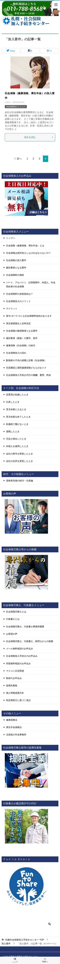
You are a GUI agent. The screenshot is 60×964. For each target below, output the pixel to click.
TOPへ (45, 960)
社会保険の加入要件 (16, 260)
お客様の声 (11, 634)
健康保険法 (11, 720)
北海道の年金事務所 (16, 734)
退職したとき (13, 431)
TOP (24, 939)
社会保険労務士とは (16, 611)
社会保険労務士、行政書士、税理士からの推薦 (29, 641)
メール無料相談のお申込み (19, 648)
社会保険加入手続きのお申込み (21, 656)
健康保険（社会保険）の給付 (20, 345)
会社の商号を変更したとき (19, 453)
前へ (19, 158)
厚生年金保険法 (14, 727)
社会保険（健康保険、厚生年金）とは (25, 245)
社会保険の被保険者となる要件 (21, 330)
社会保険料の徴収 (15, 275)
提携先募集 (11, 685)
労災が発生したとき (16, 439)
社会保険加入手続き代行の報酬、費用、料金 (28, 375)
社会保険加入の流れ (16, 353)
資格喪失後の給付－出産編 (19, 480)
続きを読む (39, 137)
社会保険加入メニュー (15, 107)
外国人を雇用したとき (17, 446)
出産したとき (13, 402)
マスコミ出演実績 (15, 671)
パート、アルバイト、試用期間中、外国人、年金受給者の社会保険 (30, 284)
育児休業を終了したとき (18, 416)
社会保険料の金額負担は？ (19, 294)
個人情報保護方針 (15, 693)
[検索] (29, 924)
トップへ (10, 238)
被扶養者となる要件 (16, 267)
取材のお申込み (14, 678)
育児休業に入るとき (16, 409)
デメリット (11, 308)
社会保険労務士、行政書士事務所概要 (25, 626)
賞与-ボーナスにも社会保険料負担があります (29, 316)
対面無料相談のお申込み (18, 663)
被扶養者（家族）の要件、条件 (21, 338)
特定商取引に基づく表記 (18, 700)
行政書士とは (13, 619)
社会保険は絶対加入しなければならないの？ (28, 253)
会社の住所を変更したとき (19, 461)
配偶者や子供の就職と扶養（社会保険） (26, 360)
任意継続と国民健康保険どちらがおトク (26, 367)
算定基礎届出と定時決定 (18, 323)
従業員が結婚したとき (17, 394)
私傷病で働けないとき (17, 424)
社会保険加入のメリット (18, 301)
